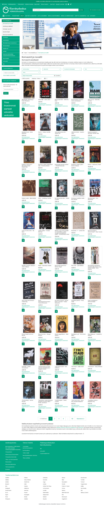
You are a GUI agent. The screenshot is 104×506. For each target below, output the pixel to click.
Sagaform (64, 499)
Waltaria (58, 427)
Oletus (39, 78)
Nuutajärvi (64, 482)
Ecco (6, 492)
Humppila (26, 494)
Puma (63, 488)
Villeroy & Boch (84, 492)
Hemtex (26, 490)
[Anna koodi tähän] (10, 89)
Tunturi (82, 482)
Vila (81, 490)
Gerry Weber (27, 480)
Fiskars (26, 477)
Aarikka (7, 477)
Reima (63, 490)
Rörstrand (64, 497)
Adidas (7, 480)
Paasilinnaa (73, 427)
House (25, 492)
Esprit (6, 494)
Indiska (26, 499)
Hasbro (26, 486)
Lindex (44, 484)
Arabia (7, 482)
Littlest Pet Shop (47, 486)
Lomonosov (46, 488)
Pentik (63, 484)
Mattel (44, 497)
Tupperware (84, 484)
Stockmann (84, 477)
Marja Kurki (45, 494)
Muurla (45, 499)
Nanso (63, 477)
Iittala (25, 497)
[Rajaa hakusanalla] (41, 75)
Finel (6, 497)
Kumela (45, 480)
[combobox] (58, 10)
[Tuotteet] (7, 15)
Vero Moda (83, 488)
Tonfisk (82, 480)
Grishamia (80, 427)
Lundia (44, 490)
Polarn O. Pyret (65, 486)
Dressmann (8, 490)
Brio (6, 486)
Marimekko (46, 492)
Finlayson (7, 499)
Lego (44, 482)
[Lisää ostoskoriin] (23, 109)
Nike (63, 480)
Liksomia (67, 427)
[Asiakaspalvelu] (12, 4)
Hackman (26, 482)
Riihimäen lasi (65, 492)
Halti (25, 484)
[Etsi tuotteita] (58, 10)
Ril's (63, 494)
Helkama (26, 488)
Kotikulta (45, 477)
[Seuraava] (80, 419)
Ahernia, (63, 427)
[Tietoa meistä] (45, 4)
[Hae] (81, 10)
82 (72, 419)
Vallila (82, 486)
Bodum (7, 484)
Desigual (7, 488)
